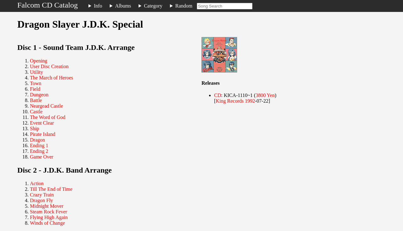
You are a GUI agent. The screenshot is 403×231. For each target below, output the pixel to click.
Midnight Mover (46, 206)
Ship (34, 128)
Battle (36, 100)
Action (37, 183)
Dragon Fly (41, 200)
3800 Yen (265, 95)
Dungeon (39, 94)
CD (217, 95)
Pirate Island (42, 134)
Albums (123, 5)
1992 (250, 101)
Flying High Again (49, 217)
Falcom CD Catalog (47, 5)
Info (98, 5)
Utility (36, 72)
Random (183, 5)
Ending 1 (39, 145)
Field (35, 89)
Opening (38, 60)
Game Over (41, 156)
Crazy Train (42, 194)
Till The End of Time (51, 189)
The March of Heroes (51, 77)
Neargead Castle (46, 106)
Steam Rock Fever (48, 211)
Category (153, 5)
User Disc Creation (49, 66)
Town (35, 83)
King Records (229, 101)
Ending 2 (39, 151)
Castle (36, 111)
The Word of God (47, 117)
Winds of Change (47, 223)
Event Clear (42, 123)
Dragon (37, 139)
